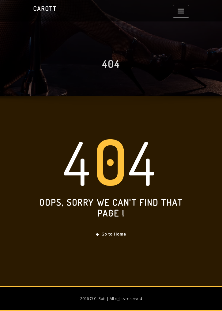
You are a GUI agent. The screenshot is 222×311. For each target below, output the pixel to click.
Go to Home (111, 234)
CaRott (44, 9)
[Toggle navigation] (181, 11)
